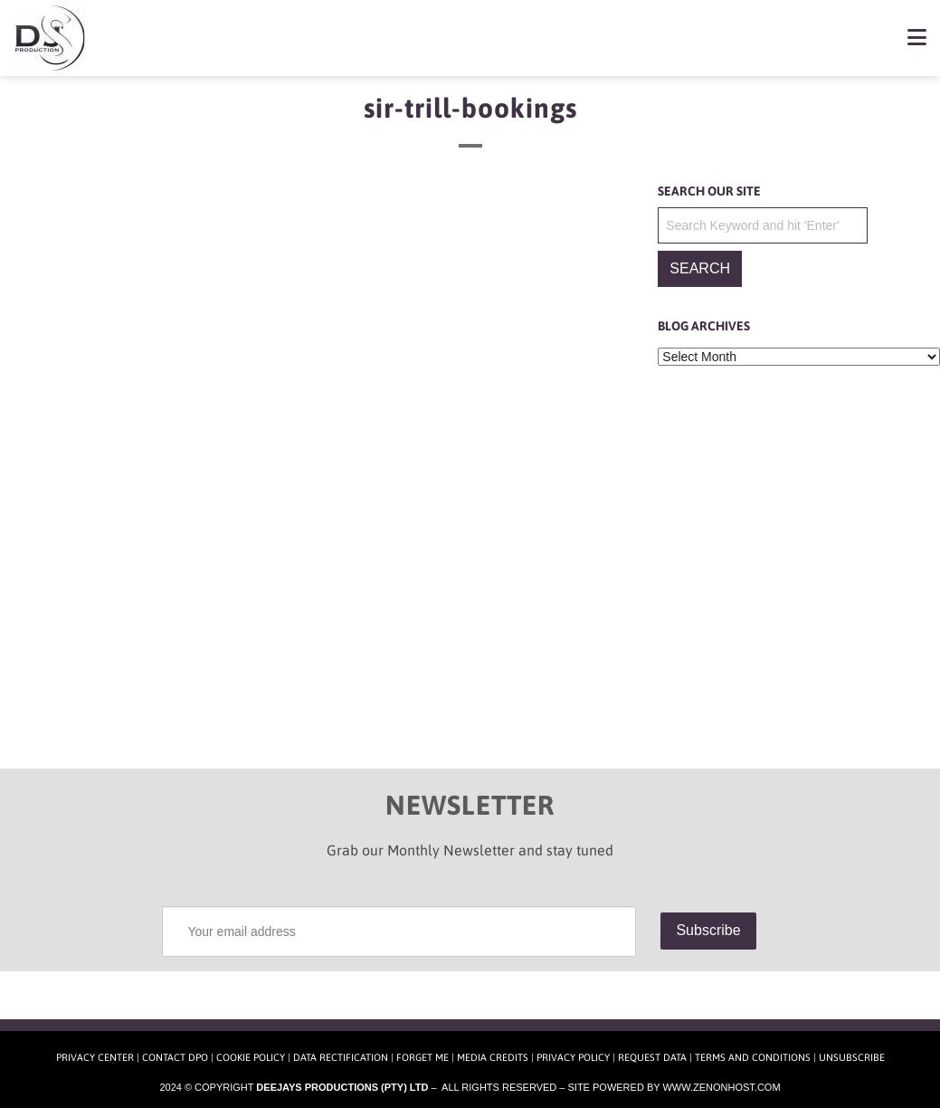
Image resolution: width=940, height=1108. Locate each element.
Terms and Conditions (753, 1057)
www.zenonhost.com (721, 1087)
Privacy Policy (573, 1057)
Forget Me (422, 1057)
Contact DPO (175, 1057)
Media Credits (492, 1057)
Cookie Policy (250, 1057)
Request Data (652, 1057)
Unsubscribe (852, 1057)
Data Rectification (340, 1057)
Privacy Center (95, 1057)
